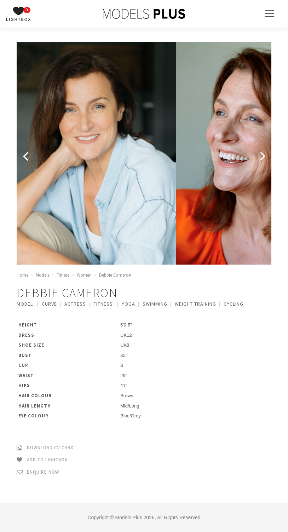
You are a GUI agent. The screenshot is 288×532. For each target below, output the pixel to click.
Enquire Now (38, 472)
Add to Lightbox (42, 460)
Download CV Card (45, 448)
